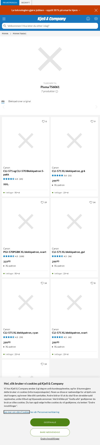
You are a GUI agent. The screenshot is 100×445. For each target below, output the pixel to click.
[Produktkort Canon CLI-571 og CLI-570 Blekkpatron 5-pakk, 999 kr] (25, 140)
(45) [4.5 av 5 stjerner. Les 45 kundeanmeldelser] (21, 179)
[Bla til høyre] (96, 106)
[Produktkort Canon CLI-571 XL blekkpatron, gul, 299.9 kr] (74, 221)
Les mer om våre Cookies (16, 412)
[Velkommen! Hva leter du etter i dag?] (52, 26)
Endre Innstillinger (50, 438)
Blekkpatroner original (19, 101)
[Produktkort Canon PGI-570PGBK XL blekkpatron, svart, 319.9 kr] (25, 221)
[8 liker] (93, 283)
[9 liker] (93, 121)
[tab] (10, 2)
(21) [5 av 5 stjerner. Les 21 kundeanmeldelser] (70, 175)
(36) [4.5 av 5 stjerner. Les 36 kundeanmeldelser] (70, 256)
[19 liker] (44, 202)
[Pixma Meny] (10, 33)
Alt (2, 101)
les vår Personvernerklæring (44, 412)
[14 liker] (92, 202)
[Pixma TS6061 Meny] (27, 33)
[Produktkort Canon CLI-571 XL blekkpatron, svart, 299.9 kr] (74, 302)
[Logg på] (88, 19)
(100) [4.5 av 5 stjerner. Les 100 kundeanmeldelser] (21, 256)
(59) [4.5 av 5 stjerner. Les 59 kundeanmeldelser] (21, 337)
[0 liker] (44, 121)
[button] (57, 91)
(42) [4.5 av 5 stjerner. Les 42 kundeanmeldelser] (70, 337)
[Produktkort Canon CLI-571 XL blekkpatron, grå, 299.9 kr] (74, 140)
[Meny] (4, 19)
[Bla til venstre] (4, 106)
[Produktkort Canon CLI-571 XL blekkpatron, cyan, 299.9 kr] (25, 302)
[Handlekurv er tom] (96, 19)
